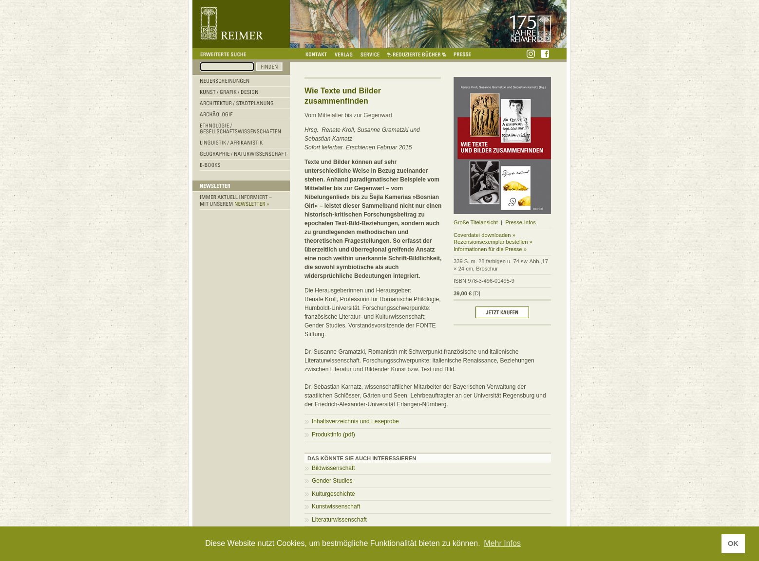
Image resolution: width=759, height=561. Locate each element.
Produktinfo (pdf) (333, 434)
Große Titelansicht (476, 222)
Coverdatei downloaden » (484, 235)
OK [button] (733, 543)
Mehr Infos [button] (502, 543)
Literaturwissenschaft (339, 519)
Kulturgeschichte (333, 493)
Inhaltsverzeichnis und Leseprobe (355, 421)
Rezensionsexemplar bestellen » (493, 242)
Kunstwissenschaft (336, 506)
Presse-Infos (520, 222)
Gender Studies (332, 480)
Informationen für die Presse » (490, 249)
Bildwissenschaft (333, 468)
